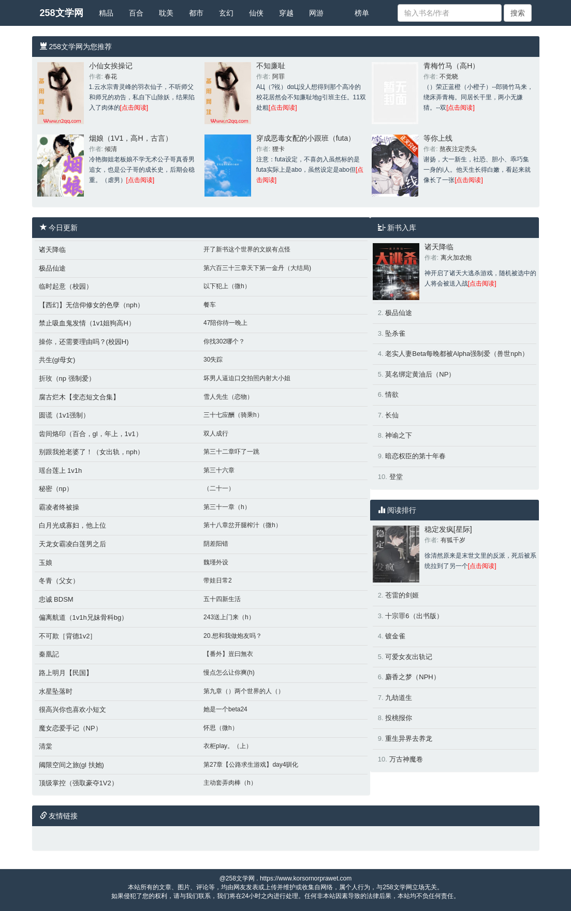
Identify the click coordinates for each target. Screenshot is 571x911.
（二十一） (219, 488)
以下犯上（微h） (227, 286)
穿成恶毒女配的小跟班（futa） (305, 138)
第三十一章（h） (227, 507)
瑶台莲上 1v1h (60, 470)
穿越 (286, 13)
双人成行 (215, 433)
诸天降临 (52, 249)
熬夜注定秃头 (458, 149)
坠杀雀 (395, 333)
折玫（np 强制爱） (67, 378)
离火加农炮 (456, 257)
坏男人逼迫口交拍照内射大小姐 (246, 378)
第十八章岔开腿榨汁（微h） (242, 525)
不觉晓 (449, 76)
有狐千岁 (453, 540)
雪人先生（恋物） (228, 396)
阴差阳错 (215, 543)
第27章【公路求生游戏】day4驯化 (250, 764)
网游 (316, 13)
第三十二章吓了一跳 (231, 451)
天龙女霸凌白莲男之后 (72, 544)
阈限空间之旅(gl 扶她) (71, 765)
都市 (196, 13)
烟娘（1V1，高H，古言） (130, 138)
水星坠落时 (55, 691)
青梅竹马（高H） (451, 66)
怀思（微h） (220, 727)
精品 (106, 13)
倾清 (111, 149)
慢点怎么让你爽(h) (229, 672)
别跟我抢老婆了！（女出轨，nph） (91, 452)
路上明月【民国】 (66, 673)
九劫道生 (398, 697)
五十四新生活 (222, 599)
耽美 (166, 13)
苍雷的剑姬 (402, 595)
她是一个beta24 (225, 709)
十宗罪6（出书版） (414, 616)
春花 (111, 76)
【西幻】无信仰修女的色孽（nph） (91, 305)
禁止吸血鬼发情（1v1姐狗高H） (87, 323)
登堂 (396, 477)
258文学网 (61, 13)
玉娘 (45, 562)
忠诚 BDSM (56, 599)
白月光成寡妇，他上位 (72, 525)
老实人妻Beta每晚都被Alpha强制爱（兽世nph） (457, 353)
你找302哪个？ (224, 341)
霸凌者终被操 (59, 507)
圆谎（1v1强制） (64, 415)
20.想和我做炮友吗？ (232, 635)
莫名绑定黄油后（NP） (420, 374)
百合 (136, 13)
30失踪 (213, 359)
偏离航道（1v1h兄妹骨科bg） (83, 617)
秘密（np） (56, 488)
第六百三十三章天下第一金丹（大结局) (257, 268)
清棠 (45, 746)
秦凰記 (49, 654)
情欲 (392, 394)
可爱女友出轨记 (408, 657)
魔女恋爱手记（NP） (70, 728)
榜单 (362, 13)
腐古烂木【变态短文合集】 (79, 397)
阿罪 (278, 76)
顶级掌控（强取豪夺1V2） (78, 783)
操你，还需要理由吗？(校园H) (84, 342)
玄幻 (226, 13)
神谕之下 (398, 435)
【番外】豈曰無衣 (228, 654)
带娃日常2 (217, 580)
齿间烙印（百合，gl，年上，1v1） (90, 434)
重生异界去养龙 (408, 738)
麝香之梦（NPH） (412, 677)
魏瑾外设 (215, 562)
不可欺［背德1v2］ (68, 636)
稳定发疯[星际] (448, 529)
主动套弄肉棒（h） (230, 782)
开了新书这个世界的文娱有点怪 (246, 249)
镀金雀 (395, 636)
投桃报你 (398, 718)
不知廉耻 (270, 66)
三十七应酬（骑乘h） (233, 415)
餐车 (209, 304)
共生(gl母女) (57, 360)
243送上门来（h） (229, 617)
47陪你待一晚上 (225, 322)
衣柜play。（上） (227, 746)
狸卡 (278, 149)
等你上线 (437, 138)
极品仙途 (52, 268)
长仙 (392, 415)
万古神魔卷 (406, 759)
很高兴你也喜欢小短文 (72, 709)
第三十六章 (219, 470)
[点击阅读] (134, 107)
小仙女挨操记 (111, 66)
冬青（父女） (59, 581)
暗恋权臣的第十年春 (415, 456)
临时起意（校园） (66, 286)
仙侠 (256, 13)
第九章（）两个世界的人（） (243, 691)
